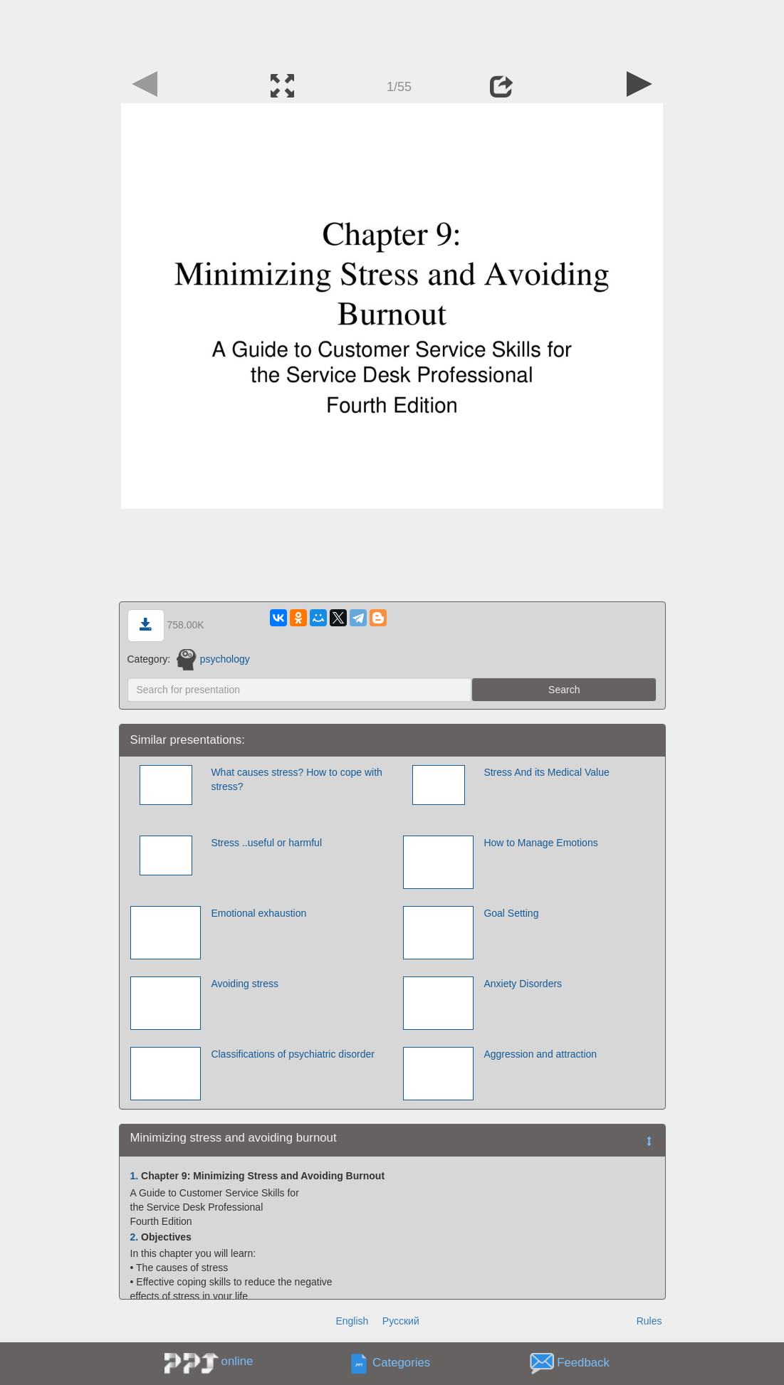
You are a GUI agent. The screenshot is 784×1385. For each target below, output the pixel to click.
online (237, 1361)
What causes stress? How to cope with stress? (296, 779)
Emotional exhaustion (258, 913)
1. (134, 1175)
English (351, 1321)
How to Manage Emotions (540, 842)
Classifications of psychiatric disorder (293, 1054)
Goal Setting (511, 913)
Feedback (583, 1363)
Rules (649, 1321)
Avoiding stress (244, 983)
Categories (401, 1363)
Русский (400, 1321)
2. (134, 1237)
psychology (213, 659)
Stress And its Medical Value (546, 772)
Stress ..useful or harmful (266, 842)
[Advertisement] (392, 32)
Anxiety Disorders (523, 983)
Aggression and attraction (540, 1054)
